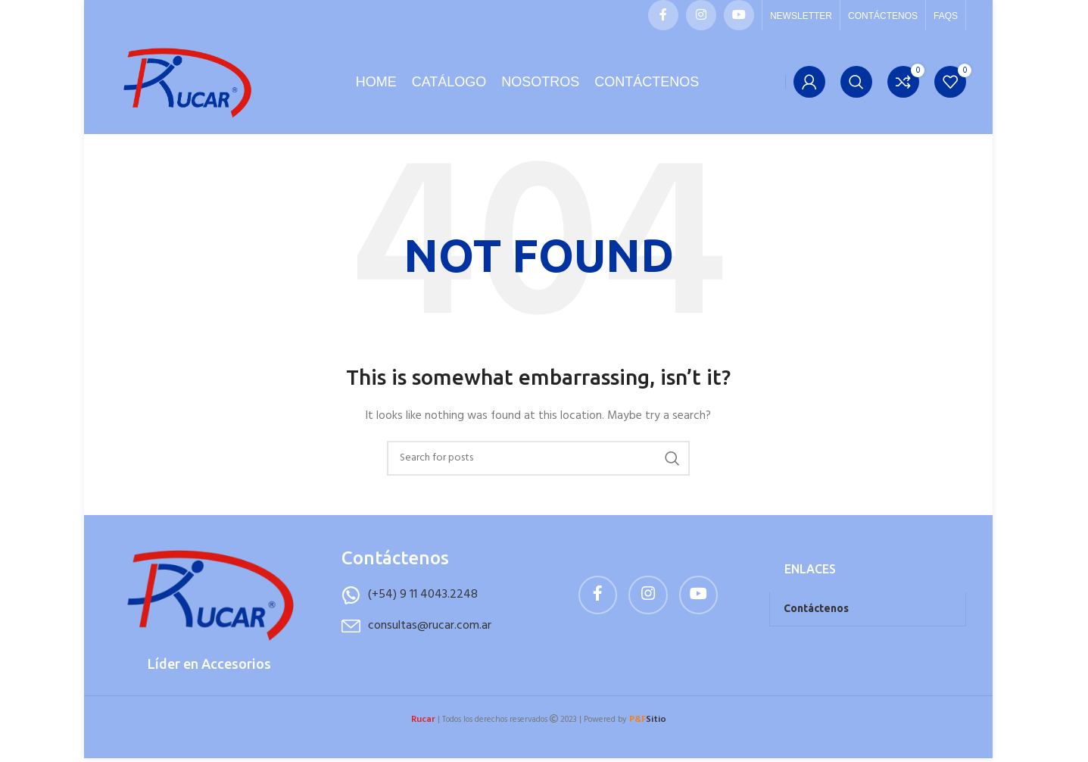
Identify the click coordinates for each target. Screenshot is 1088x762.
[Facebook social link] (663, 15)
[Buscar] (856, 87)
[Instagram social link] (701, 15)
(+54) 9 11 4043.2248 (423, 605)
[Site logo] (186, 87)
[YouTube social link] (739, 15)
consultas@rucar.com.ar (429, 635)
